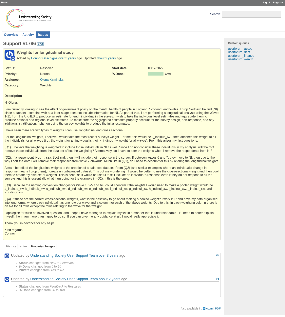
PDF (218, 308)
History (11, 246)
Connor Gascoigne (44, 58)
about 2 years (106, 58)
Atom (209, 308)
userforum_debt (239, 52)
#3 (217, 278)
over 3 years (67, 58)
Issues (43, 34)
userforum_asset (240, 48)
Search (215, 14)
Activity (28, 34)
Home (4, 2)
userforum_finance (241, 55)
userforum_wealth (240, 59)
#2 (217, 255)
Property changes (43, 246)
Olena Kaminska (51, 79)
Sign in (267, 2)
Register (278, 2)
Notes (24, 246)
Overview (11, 34)
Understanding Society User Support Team (64, 255)
